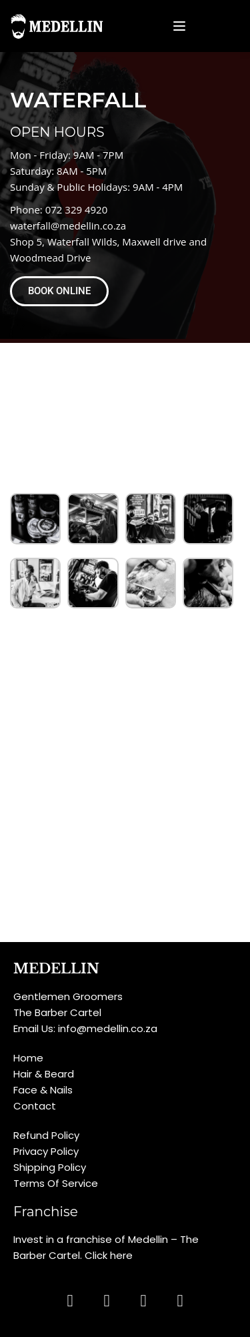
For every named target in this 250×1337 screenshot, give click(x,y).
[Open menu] (181, 26)
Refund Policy (46, 1135)
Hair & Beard (43, 1074)
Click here (109, 1255)
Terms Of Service (55, 1183)
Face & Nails (43, 1090)
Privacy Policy (46, 1151)
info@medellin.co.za (107, 1028)
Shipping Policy (49, 1167)
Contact (34, 1106)
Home (28, 1058)
